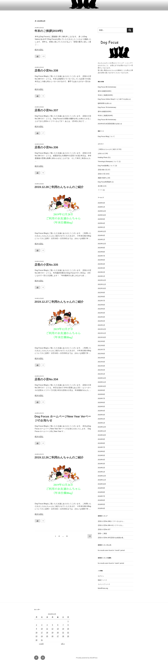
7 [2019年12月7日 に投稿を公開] (63, 625)
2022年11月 (102, 284)
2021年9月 (101, 341)
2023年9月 (101, 248)
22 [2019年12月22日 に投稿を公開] (68, 632)
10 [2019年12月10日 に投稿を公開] (42, 629)
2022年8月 (101, 296)
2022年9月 (101, 292)
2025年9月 (101, 219)
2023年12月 (102, 243)
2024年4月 (101, 235)
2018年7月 (101, 496)
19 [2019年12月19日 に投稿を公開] (52, 632)
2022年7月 (101, 300)
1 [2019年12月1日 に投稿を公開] (68, 621)
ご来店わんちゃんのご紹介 (107, 149)
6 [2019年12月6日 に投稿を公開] (57, 625)
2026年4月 (101, 203)
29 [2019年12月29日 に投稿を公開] (68, 636)
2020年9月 (101, 390)
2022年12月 (102, 280)
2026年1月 (101, 207)
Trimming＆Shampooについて (108, 161)
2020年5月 (101, 406)
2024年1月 (101, 239)
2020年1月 (101, 423)
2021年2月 (101, 370)
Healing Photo (102, 157)
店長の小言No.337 (46, 110)
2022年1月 (101, 325)
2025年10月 (102, 215)
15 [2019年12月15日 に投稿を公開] (68, 629)
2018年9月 (101, 488)
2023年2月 (101, 272)
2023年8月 (101, 252)
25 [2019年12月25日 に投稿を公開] (47, 636)
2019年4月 (101, 459)
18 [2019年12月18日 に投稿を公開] (47, 632)
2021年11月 (102, 333)
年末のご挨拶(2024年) (105, 115)
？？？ (100, 190)
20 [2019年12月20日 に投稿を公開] (58, 632)
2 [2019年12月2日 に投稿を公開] (36, 625)
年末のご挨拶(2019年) (49, 30)
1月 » (63, 644)
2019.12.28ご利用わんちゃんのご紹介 (59, 187)
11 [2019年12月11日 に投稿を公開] (47, 629)
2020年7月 (101, 398)
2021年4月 (101, 362)
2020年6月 (101, 402)
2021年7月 (101, 349)
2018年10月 (102, 484)
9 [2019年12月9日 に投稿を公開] (36, 629)
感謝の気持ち (102, 178)
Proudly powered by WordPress (87, 658)
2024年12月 (102, 231)
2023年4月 (101, 264)
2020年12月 (102, 378)
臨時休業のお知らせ (105, 103)
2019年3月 (101, 463)
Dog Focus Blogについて (106, 136)
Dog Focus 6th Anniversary (107, 119)
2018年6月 (101, 500)
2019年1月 (101, 472)
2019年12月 (102, 427)
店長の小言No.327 (104, 529)
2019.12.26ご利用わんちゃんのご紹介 (59, 457)
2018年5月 (101, 504)
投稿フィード (102, 580)
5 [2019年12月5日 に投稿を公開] (52, 625)
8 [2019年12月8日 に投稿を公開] (68, 625)
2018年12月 (102, 476)
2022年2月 (101, 321)
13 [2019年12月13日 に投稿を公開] (58, 629)
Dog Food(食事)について (106, 165)
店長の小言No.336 (46, 147)
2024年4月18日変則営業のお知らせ (110, 124)
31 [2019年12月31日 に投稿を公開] (42, 640)
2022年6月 (101, 305)
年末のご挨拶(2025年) (105, 95)
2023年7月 (101, 256)
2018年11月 (102, 480)
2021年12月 (102, 329)
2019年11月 (102, 431)
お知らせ (101, 153)
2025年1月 (101, 227)
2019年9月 (101, 439)
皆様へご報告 (102, 533)
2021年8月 (101, 345)
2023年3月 (101, 268)
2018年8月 (101, 492)
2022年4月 (101, 313)
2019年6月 (101, 451)
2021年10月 (102, 337)
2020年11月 (102, 382)
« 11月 (41, 644)
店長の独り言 (102, 170)
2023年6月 (101, 260)
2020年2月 (101, 419)
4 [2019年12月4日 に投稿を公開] (47, 625)
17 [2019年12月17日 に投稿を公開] (42, 632)
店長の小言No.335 (46, 264)
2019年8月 (101, 443)
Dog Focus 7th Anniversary (107, 107)
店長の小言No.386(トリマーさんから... (111, 521)
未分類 (100, 186)
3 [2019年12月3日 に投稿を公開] (41, 625)
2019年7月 (101, 447)
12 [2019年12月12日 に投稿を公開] (52, 629)
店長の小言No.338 (46, 70)
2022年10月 (102, 288)
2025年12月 (102, 211)
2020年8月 (101, 394)
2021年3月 (101, 366)
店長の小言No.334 (46, 379)
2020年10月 (102, 386)
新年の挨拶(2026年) (104, 91)
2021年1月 (101, 374)
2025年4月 (101, 223)
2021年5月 (101, 358)
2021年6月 (101, 353)
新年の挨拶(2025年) (104, 111)
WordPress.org (103, 588)
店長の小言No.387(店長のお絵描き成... (111, 537)
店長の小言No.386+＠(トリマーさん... (111, 525)
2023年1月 (101, 276)
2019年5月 (101, 455)
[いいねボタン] (37, 56)
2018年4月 (101, 508)
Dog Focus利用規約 (104, 182)
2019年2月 (101, 468)
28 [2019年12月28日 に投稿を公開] (63, 636)
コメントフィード (104, 584)
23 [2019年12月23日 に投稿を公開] (36, 636)
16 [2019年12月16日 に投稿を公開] (36, 632)
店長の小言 (101, 174)
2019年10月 (102, 435)
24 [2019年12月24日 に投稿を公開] (42, 636)
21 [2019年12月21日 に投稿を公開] (63, 632)
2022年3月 (101, 317)
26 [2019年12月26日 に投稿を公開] (52, 636)
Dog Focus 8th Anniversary (107, 87)
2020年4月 (101, 411)
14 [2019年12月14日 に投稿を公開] (63, 629)
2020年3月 (101, 415)
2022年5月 (101, 309)
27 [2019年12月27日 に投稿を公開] (58, 636)
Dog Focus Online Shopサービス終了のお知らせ (114, 99)
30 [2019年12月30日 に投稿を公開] (36, 640)
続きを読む (39, 50)
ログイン (101, 576)
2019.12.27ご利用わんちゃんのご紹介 (59, 301)
